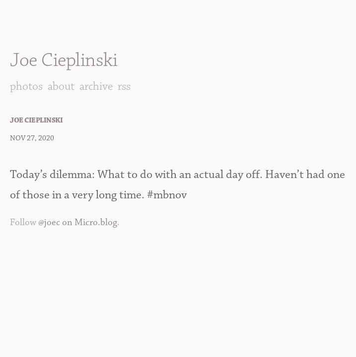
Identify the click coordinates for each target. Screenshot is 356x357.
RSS (124, 86)
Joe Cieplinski (63, 60)
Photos (26, 86)
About (61, 86)
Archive (96, 86)
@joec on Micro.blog (77, 222)
